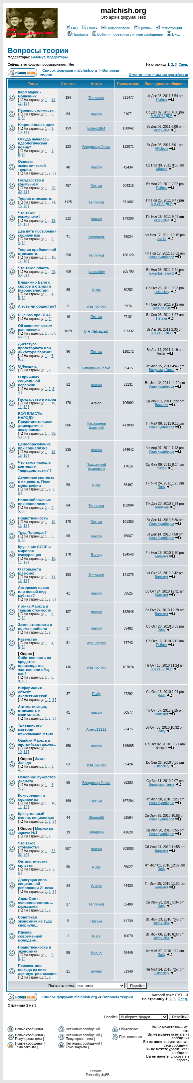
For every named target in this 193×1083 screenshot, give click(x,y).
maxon (96, 114)
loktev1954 (96, 128)
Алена (96, 885)
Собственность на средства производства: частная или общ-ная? (34, 666)
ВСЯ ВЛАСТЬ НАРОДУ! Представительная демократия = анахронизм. (35, 422)
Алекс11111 (96, 729)
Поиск (89, 28)
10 (20, 132)
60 (25, 437)
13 (25, 103)
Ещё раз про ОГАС (34, 315)
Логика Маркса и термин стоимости (34, 608)
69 (25, 337)
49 (53, 272)
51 (25, 275)
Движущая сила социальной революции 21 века (35, 884)
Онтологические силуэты (33, 863)
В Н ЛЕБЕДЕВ (161, 116)
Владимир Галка (96, 147)
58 (53, 433)
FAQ (72, 28)
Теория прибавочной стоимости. (37, 252)
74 (53, 202)
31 (25, 192)
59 (20, 437)
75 (20, 206)
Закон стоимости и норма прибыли (35, 627)
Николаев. (96, 237)
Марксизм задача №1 (35, 830)
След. (183, 64)
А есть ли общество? (37, 306)
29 (53, 188)
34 (25, 854)
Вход (173, 34)
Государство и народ (37, 399)
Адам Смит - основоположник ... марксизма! (35, 902)
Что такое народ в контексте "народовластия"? (35, 466)
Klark (96, 936)
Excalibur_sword (161, 273)
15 (25, 224)
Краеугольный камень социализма (36, 816)
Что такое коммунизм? (29, 215)
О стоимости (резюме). (29, 571)
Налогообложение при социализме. (34, 502)
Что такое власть (33, 268)
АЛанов (161, 169)
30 (20, 192)
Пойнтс (161, 99)
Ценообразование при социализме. (34, 446)
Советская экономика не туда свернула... (35, 921)
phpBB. (105, 1075)
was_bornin (96, 306)
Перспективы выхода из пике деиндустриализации (37, 970)
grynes (96, 971)
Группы (143, 28)
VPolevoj (161, 148)
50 (20, 275)
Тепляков (96, 98)
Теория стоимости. (35, 199)
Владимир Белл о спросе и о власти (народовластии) (34, 286)
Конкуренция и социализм (31, 797)
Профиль (78, 34)
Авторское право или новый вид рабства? (33, 592)
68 (20, 337)
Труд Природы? (32, 532)
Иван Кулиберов (161, 257)
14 (20, 224)
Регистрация (169, 28)
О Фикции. (27, 366)
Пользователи (115, 28)
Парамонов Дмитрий (96, 425)
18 (25, 261)
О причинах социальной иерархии (29, 381)
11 (53, 100)
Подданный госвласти (96, 466)
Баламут (38, 57)
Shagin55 (96, 817)
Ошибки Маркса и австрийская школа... (37, 742)
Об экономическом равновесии (35, 328)
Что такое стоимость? (28, 845)
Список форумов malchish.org (69, 70)
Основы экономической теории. (32, 165)
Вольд (96, 555)
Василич (161, 405)
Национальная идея (36, 125)
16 (53, 257)
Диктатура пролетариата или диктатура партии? (35, 348)
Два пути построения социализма (37, 233)
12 (20, 103)
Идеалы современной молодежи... (30, 936)
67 (53, 333)
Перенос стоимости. (36, 110)
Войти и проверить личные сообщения (127, 34)
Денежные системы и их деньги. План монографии (36, 481)
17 (20, 261)
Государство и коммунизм (31, 182)
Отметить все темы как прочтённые (158, 75)
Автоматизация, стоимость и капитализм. (32, 711)
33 (20, 854)
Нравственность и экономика (34, 949)
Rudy (96, 290)
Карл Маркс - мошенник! (29, 94)
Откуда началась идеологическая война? (33, 143)
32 (53, 851)
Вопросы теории (38, 50)
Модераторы (57, 57)
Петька (96, 186)
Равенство (27, 639)
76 (25, 206)
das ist (161, 239)
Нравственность (33, 518)
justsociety (96, 272)
